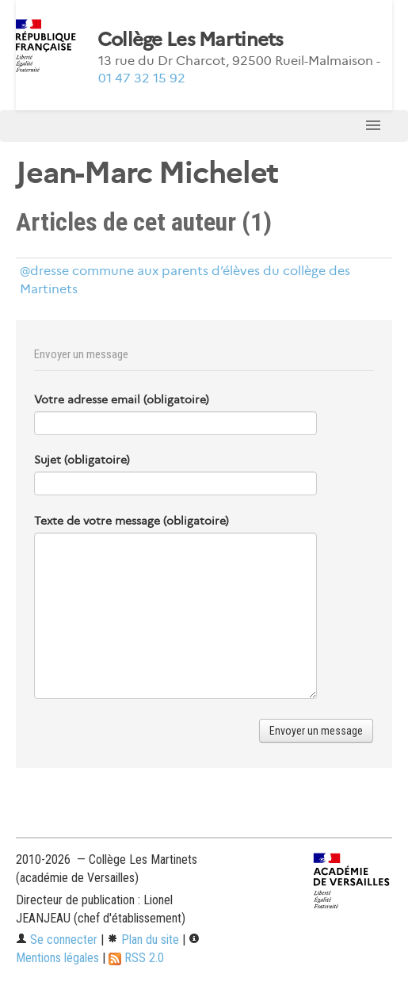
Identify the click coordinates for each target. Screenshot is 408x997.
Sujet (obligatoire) (82, 460)
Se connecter (56, 939)
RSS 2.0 (136, 957)
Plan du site (143, 939)
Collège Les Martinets (190, 39)
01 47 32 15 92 (141, 78)
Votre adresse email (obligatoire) (121, 399)
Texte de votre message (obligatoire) (131, 521)
